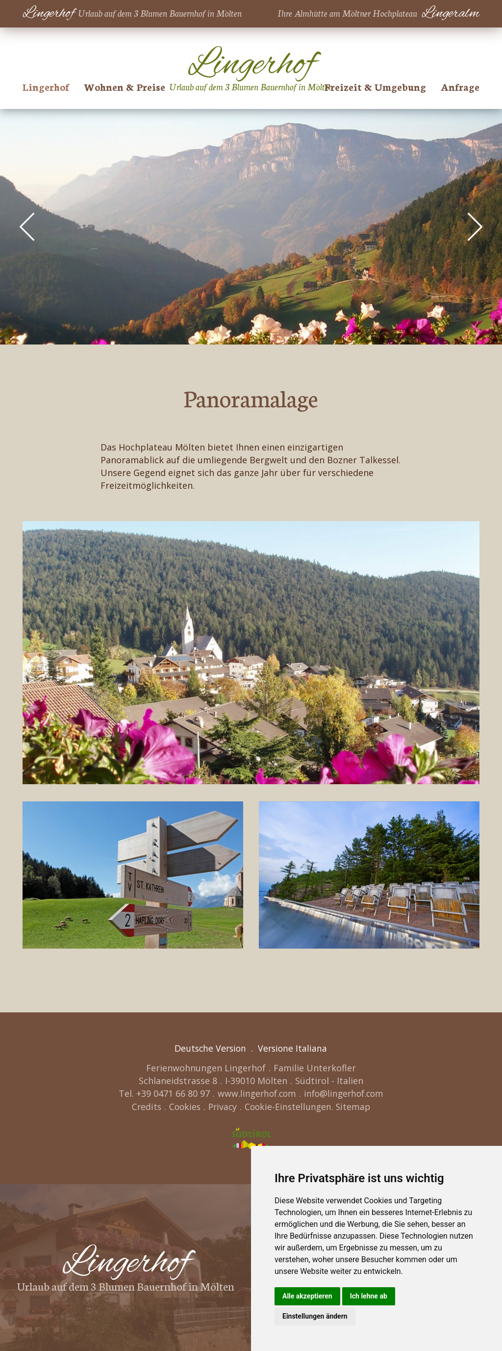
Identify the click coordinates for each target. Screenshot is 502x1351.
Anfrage (460, 86)
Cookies (183, 1106)
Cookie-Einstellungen (289, 1106)
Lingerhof (46, 86)
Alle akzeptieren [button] (307, 1296)
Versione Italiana (293, 1048)
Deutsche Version (210, 1048)
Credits (143, 1106)
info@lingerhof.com (345, 1093)
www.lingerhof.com (255, 1093)
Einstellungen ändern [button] (315, 1316)
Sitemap (356, 1106)
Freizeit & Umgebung (375, 86)
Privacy (222, 1106)
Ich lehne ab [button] (368, 1296)
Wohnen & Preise (124, 86)
